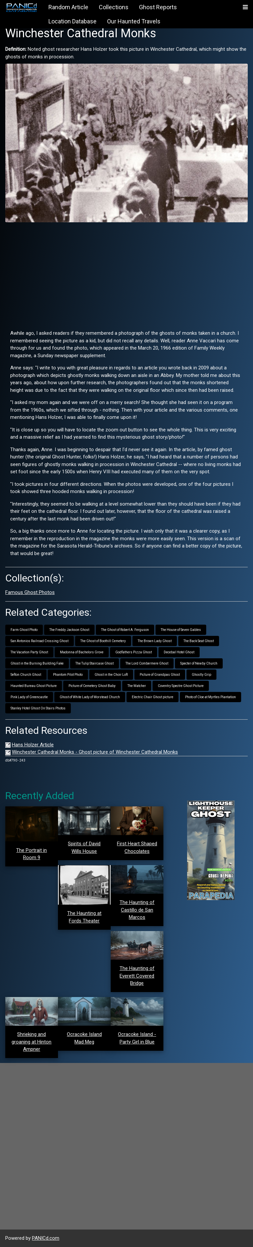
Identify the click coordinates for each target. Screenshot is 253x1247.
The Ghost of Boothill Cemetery (103, 641)
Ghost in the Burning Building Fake (37, 663)
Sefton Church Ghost (26, 674)
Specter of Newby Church (198, 663)
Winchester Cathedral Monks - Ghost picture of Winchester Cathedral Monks (95, 752)
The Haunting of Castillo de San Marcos (137, 909)
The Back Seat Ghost (198, 641)
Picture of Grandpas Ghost (160, 674)
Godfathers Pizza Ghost (133, 652)
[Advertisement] (126, 273)
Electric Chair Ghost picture (152, 697)
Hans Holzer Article (33, 745)
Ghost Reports (158, 7)
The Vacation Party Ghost (29, 652)
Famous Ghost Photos (30, 592)
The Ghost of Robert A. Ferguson (125, 630)
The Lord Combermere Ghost (147, 663)
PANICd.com (45, 1238)
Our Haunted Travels (133, 21)
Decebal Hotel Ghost (179, 652)
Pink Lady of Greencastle (29, 697)
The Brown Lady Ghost (155, 641)
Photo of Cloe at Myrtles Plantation (210, 697)
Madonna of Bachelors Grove (81, 652)
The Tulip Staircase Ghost (94, 663)
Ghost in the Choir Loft (111, 674)
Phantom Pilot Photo (68, 674)
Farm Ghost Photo (24, 630)
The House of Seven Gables (181, 630)
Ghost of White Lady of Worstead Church (90, 697)
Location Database (72, 21)
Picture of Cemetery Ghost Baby (92, 686)
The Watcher (136, 686)
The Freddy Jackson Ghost (69, 630)
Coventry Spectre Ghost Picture (181, 686)
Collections (113, 7)
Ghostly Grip (201, 674)
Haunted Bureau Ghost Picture (34, 686)
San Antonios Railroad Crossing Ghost (40, 641)
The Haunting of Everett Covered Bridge (137, 975)
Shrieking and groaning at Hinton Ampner (31, 1041)
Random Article (68, 7)
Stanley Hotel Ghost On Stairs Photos (38, 708)
